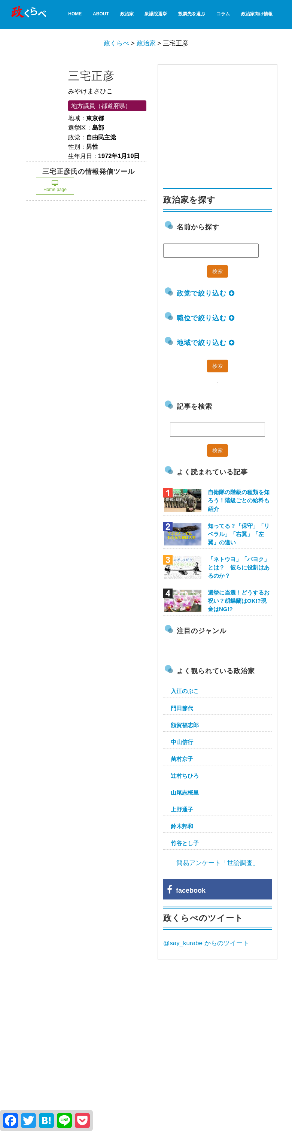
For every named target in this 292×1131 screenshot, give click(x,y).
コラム (223, 13)
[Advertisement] (219, 123)
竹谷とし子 (185, 843)
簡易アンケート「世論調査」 (217, 863)
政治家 (127, 13)
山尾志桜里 (185, 792)
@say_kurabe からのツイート (206, 943)
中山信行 (182, 742)
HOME (75, 13)
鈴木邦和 (182, 826)
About (101, 13)
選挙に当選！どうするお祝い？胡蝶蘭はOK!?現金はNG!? (239, 600)
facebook (186, 890)
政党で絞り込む (206, 293)
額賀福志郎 (185, 725)
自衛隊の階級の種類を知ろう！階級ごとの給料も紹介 (239, 500)
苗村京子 (182, 759)
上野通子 (182, 809)
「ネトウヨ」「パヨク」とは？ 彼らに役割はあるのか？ (239, 567)
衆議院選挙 (156, 13)
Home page (55, 186)
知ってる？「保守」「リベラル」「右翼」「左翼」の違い (239, 534)
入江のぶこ (185, 691)
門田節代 (182, 708)
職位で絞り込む (206, 318)
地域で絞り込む (206, 343)
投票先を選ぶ (191, 13)
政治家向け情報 (257, 13)
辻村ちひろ (185, 775)
